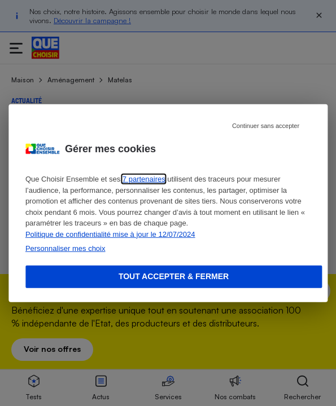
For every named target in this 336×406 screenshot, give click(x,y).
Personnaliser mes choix (65, 248)
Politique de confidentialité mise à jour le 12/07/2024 (110, 234)
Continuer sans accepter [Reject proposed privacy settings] (265, 125)
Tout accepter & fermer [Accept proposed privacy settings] (174, 276)
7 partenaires (144, 179)
